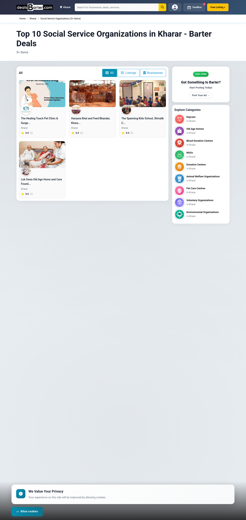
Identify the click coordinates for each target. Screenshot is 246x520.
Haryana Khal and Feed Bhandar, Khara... (90, 121)
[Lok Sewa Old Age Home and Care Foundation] (42, 154)
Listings (128, 73)
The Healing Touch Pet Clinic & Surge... (39, 121)
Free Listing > (217, 7)
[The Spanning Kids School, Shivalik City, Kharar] (143, 93)
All (110, 73)
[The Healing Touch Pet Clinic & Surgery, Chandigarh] (42, 93)
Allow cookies (28, 511)
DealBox (196, 6)
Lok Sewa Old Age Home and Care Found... (41, 182)
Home (22, 18)
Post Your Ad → (201, 95)
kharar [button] (65, 7)
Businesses (153, 73)
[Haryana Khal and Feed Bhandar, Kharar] (92, 93)
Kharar (33, 18)
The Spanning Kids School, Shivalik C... (142, 121)
